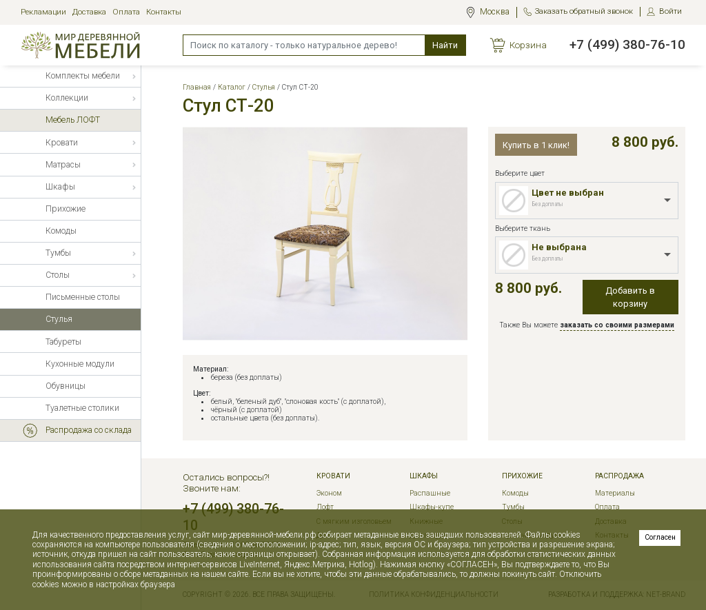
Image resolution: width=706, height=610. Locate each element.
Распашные (430, 493)
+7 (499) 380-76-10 (627, 44)
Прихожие (522, 476)
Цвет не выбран (568, 192)
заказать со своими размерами (617, 325)
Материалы (615, 493)
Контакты (163, 12)
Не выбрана (559, 247)
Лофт (325, 506)
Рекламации (43, 12)
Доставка (89, 12)
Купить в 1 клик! (536, 145)
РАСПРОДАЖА (619, 476)
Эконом (329, 493)
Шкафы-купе (432, 506)
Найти (445, 45)
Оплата (126, 12)
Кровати (333, 476)
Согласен (660, 537)
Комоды (515, 493)
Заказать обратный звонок (584, 11)
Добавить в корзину (630, 297)
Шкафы (424, 476)
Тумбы (513, 506)
